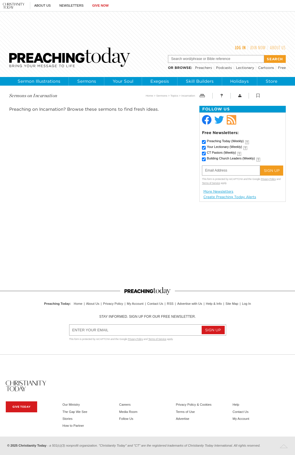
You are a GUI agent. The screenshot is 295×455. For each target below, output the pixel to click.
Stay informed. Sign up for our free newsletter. (147, 317)
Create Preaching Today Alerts (229, 197)
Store (271, 81)
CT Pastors (221, 152)
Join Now (258, 47)
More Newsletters (218, 191)
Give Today (21, 406)
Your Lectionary (224, 146)
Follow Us (126, 418)
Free (282, 67)
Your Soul (123, 81)
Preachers (203, 67)
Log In (240, 47)
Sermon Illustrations (39, 81)
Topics (174, 95)
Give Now (100, 5)
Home (149, 95)
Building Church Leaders (231, 158)
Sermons (86, 81)
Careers (125, 404)
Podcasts (224, 67)
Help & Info (214, 303)
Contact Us (155, 303)
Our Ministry (71, 404)
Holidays (239, 81)
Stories (68, 418)
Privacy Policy (268, 179)
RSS (170, 303)
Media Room (128, 411)
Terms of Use (185, 411)
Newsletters (71, 5)
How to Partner (73, 425)
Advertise (182, 418)
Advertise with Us (189, 303)
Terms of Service (211, 183)
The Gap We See (75, 411)
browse (183, 67)
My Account (135, 303)
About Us (42, 5)
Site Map (232, 303)
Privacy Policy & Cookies (193, 404)
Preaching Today (225, 141)
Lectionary (245, 67)
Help (235, 404)
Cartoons (266, 67)
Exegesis (159, 81)
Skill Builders (199, 81)
